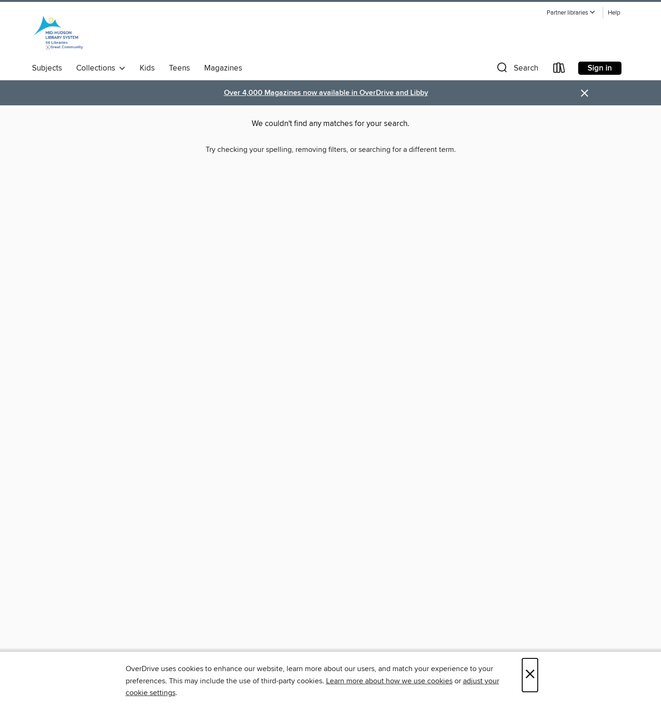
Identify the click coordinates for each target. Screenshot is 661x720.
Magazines (223, 68)
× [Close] (530, 675)
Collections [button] (101, 68)
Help (614, 12)
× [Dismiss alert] (584, 93)
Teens (179, 68)
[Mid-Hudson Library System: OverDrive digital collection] (58, 32)
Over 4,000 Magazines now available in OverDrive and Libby (326, 93)
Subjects (47, 68)
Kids (147, 68)
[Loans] (559, 70)
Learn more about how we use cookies (389, 681)
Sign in (600, 68)
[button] (571, 12)
